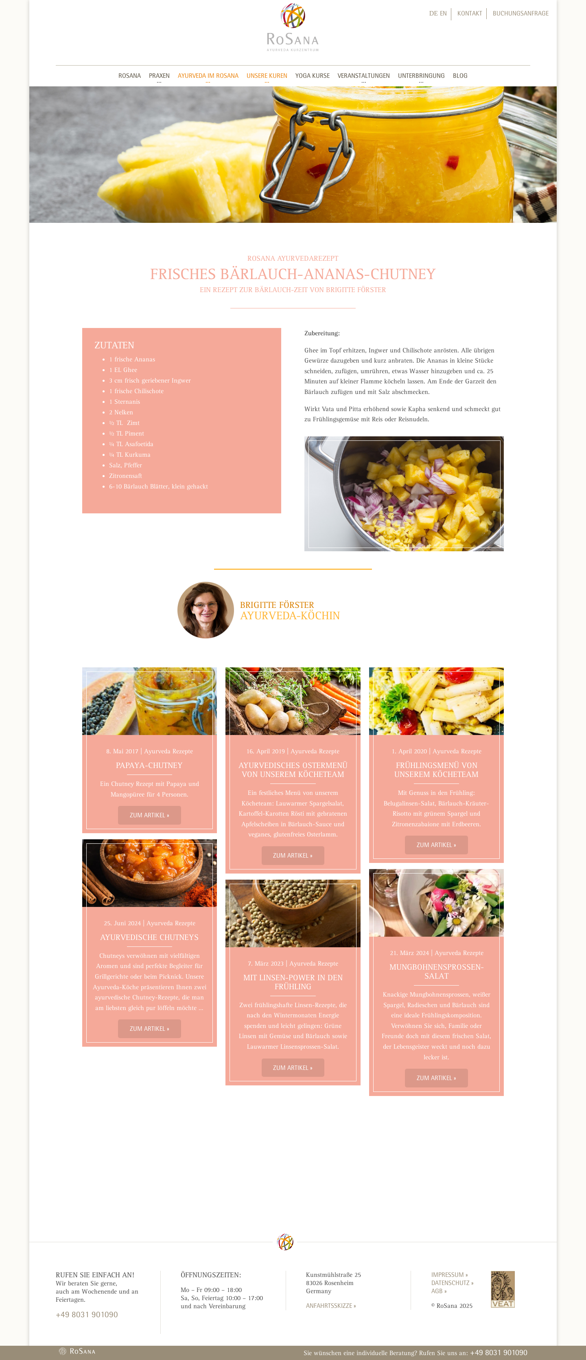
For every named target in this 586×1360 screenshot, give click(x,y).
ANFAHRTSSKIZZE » (331, 1305)
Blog (460, 75)
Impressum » (449, 1275)
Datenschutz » (452, 1283)
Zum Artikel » (149, 815)
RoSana (129, 75)
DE (433, 13)
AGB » (439, 1291)
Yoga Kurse (312, 75)
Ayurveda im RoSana (208, 75)
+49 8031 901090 (498, 1352)
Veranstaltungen (364, 75)
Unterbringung (421, 75)
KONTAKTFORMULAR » (85, 1330)
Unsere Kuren (267, 75)
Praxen (159, 75)
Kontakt (469, 13)
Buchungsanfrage (521, 13)
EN (443, 13)
